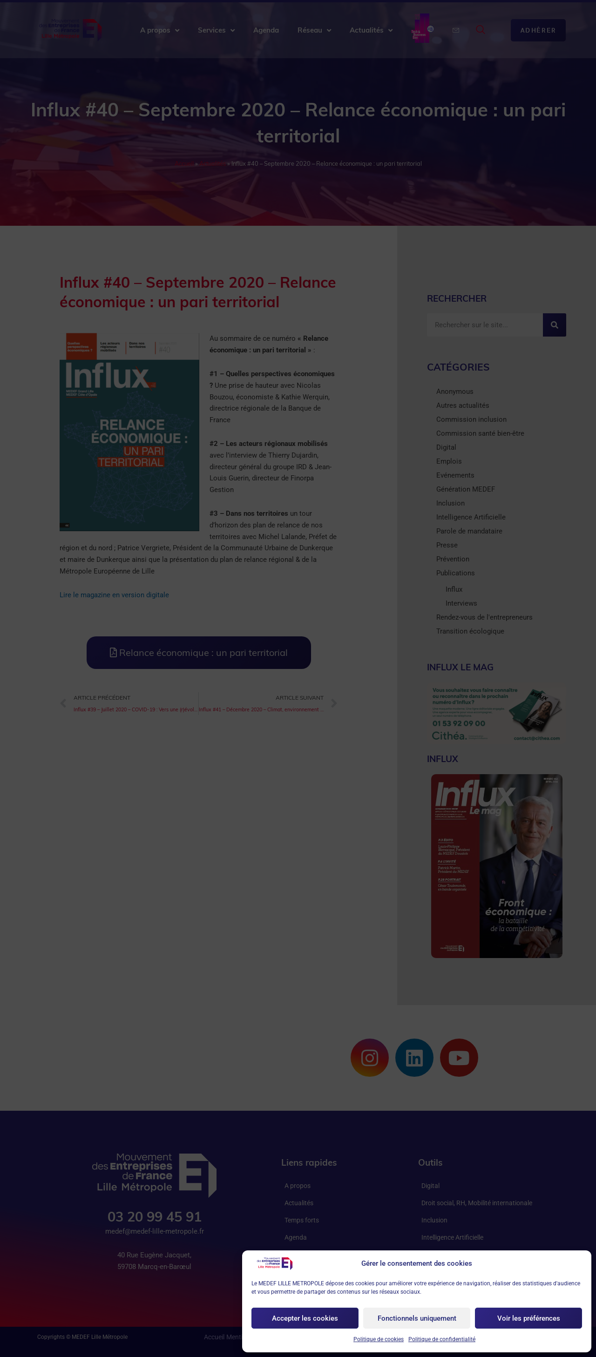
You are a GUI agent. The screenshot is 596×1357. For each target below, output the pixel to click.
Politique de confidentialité (441, 1339)
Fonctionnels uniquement (417, 1318)
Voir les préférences (528, 1318)
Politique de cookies (378, 1339)
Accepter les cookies (305, 1318)
